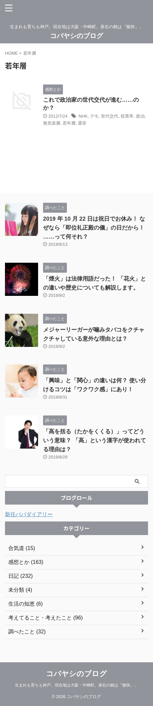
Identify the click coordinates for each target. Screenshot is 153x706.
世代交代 (109, 116)
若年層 (69, 123)
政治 (140, 116)
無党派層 (51, 123)
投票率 (127, 116)
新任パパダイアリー (29, 514)
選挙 (82, 123)
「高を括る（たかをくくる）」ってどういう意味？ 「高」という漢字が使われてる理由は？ (94, 440)
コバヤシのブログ (76, 35)
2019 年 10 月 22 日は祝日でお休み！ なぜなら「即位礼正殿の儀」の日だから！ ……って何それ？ (94, 228)
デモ (94, 116)
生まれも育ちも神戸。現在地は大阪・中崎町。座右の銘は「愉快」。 (76, 685)
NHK (82, 116)
